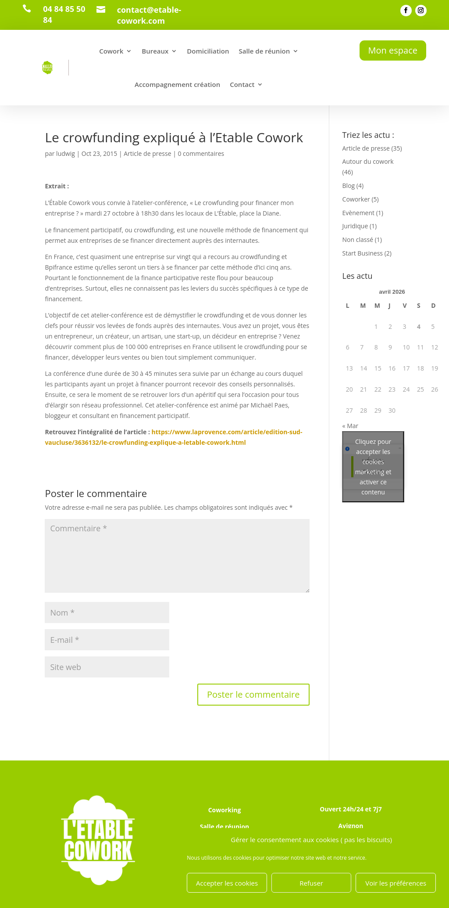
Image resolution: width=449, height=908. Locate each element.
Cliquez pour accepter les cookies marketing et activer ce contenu (373, 466)
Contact (242, 84)
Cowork (111, 51)
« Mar (350, 426)
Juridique (355, 226)
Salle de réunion (264, 51)
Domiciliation (208, 51)
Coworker (356, 199)
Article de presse (147, 153)
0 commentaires (201, 153)
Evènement (358, 213)
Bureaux (155, 51)
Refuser (311, 883)
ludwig (65, 153)
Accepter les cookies (227, 883)
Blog (348, 185)
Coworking (224, 810)
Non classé (357, 239)
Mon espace (392, 50)
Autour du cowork (368, 161)
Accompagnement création (177, 84)
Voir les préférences (395, 883)
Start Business (362, 253)
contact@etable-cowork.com (149, 15)
